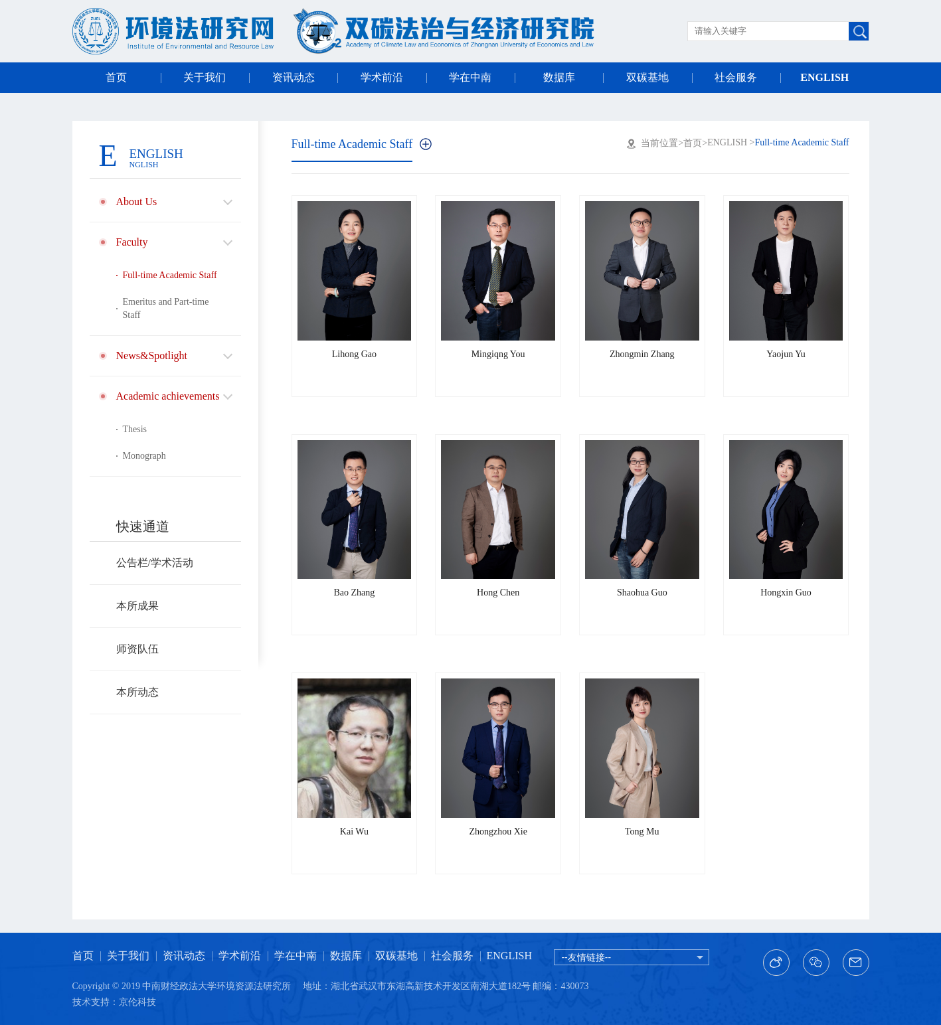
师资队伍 (137, 649)
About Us (136, 201)
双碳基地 (647, 77)
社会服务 (736, 77)
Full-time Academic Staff (170, 275)
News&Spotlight (152, 355)
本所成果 (137, 605)
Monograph (144, 456)
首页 (116, 77)
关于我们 (204, 77)
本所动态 (137, 692)
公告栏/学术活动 (154, 562)
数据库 (559, 77)
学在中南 (470, 77)
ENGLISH (824, 77)
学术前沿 (382, 77)
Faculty (132, 242)
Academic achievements (168, 396)
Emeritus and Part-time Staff (166, 308)
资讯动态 (293, 77)
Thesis (135, 429)
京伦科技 (137, 1002)
